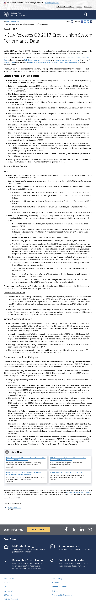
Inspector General (59, 587)
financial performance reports (67, 60)
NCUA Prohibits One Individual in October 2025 (66, 472)
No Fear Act (8, 591)
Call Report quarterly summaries (37, 60)
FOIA (5, 587)
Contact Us (88, 7)
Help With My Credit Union (65, 6)
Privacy (55, 591)
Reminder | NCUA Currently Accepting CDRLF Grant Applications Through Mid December (23, 473)
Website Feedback (11, 599)
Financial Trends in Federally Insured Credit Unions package (52, 62)
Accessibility (57, 578)
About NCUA (9, 578)
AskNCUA (7, 582)
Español (79, 7)
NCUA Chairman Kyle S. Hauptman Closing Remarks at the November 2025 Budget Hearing (25, 459)
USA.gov (7, 595)
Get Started (38, 529)
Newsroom (15, 22)
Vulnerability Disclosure (62, 595)
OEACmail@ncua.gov (14, 508)
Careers (55, 582)
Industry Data (9, 62)
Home (8, 22)
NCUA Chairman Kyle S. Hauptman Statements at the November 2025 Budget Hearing (68, 459)
